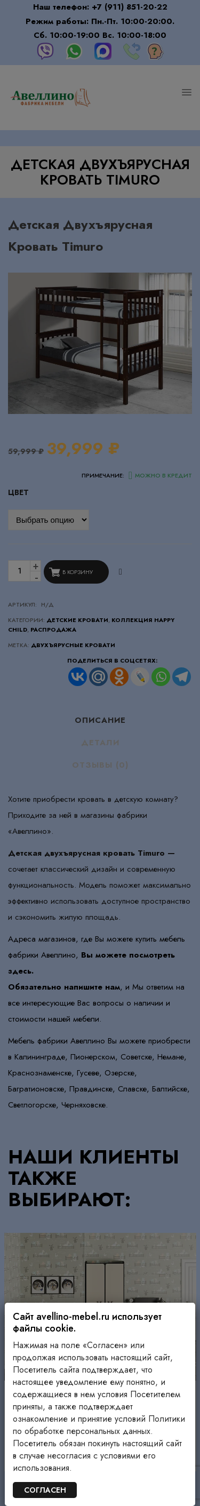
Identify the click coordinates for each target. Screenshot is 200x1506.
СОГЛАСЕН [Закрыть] (45, 1490)
